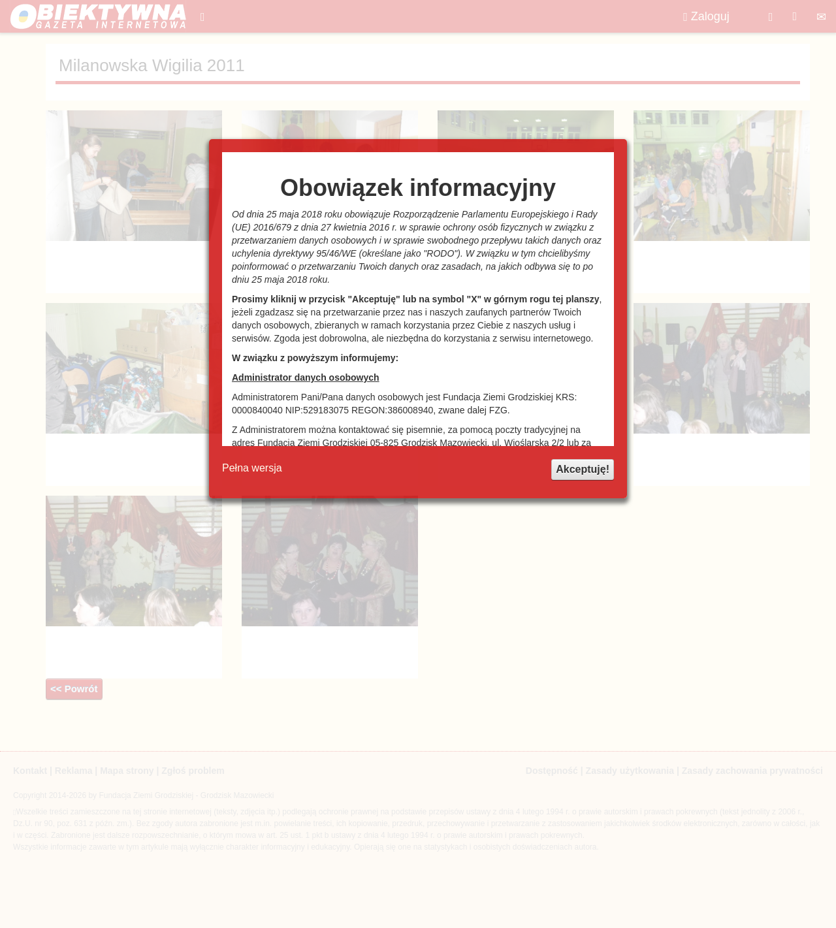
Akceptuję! (582, 469)
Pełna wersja (252, 467)
